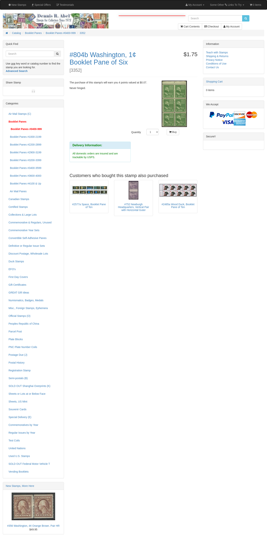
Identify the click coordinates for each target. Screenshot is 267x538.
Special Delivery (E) (20, 417)
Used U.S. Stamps (19, 456)
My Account (231, 26)
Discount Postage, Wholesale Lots (28, 253)
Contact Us (212, 67)
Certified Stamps (18, 206)
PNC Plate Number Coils (23, 347)
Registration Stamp (20, 370)
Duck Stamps (16, 261)
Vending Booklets (19, 471)
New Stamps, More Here (20, 485)
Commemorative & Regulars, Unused (30, 222)
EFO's (12, 269)
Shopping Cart (214, 81)
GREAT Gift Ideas (19, 292)
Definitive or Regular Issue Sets (27, 245)
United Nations (17, 448)
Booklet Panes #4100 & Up (25, 183)
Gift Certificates (17, 284)
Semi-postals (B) (18, 378)
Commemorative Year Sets (24, 230)
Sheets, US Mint (18, 401)
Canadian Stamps (19, 199)
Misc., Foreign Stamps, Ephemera (28, 308)
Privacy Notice (214, 59)
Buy (173, 132)
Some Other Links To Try (227, 4)
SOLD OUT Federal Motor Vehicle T (29, 463)
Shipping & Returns (217, 56)
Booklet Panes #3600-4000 (25, 175)
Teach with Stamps (217, 52)
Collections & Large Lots (23, 214)
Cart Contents (190, 26)
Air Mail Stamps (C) (20, 113)
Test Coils (14, 440)
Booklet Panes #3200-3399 (25, 160)
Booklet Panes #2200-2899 (25, 144)
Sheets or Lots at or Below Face (27, 393)
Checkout (211, 26)
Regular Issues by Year (22, 432)
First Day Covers (18, 276)
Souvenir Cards (18, 409)
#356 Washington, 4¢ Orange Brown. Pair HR (33, 525)
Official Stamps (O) (19, 315)
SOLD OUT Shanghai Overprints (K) (29, 385)
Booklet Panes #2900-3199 (25, 152)
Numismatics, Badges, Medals (26, 300)
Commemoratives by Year (23, 424)
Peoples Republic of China (24, 323)
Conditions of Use (216, 63)
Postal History (16, 362)
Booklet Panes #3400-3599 (25, 167)
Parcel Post (15, 331)
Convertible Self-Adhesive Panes (28, 238)
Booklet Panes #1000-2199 (25, 136)
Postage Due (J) (18, 354)
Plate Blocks (16, 339)
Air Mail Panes (18, 191)
